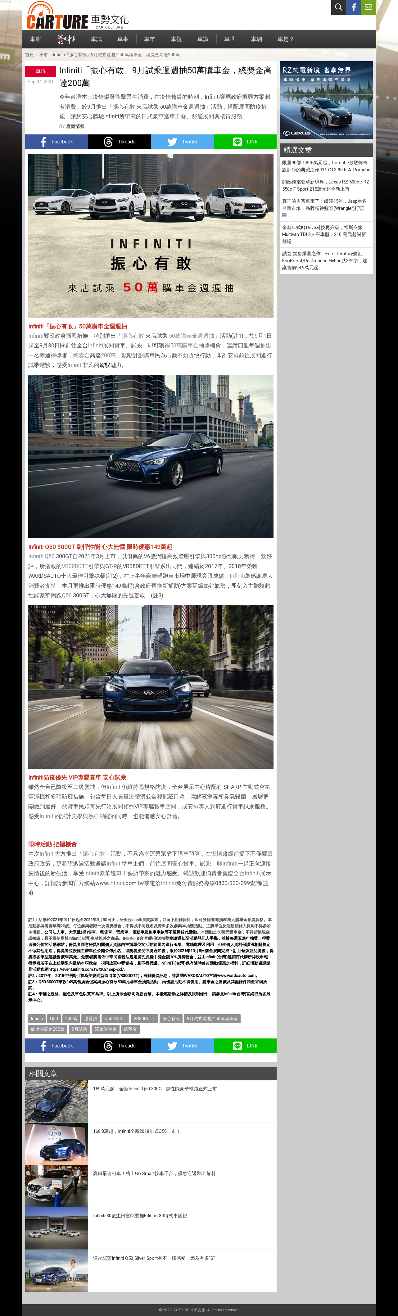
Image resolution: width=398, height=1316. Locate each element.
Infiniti (35, 335)
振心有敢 (133, 335)
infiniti (116, 883)
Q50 (50, 556)
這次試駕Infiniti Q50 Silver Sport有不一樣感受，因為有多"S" (154, 1258)
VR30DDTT (75, 566)
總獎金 (81, 355)
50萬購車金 (183, 335)
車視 (176, 42)
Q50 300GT (115, 1018)
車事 (123, 42)
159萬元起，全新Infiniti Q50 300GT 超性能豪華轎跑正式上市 (155, 1089)
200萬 (108, 355)
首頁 (29, 54)
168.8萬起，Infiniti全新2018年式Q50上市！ (137, 1131)
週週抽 (205, 335)
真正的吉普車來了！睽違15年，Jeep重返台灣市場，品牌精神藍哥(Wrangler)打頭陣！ (324, 208)
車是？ (286, 42)
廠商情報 (75, 126)
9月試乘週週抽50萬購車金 (212, 1018)
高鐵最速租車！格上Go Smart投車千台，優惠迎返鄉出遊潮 (154, 1173)
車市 (149, 42)
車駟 (256, 42)
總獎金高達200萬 (48, 1029)
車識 (203, 42)
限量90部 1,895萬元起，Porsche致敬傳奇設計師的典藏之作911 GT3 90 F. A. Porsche (326, 166)
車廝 (35, 42)
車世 (229, 42)
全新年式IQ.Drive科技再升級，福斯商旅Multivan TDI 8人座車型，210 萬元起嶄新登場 (324, 234)
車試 (96, 42)
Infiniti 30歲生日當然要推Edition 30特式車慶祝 (140, 1216)
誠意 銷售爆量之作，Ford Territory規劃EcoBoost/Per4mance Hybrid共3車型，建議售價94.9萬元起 (324, 260)
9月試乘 (79, 1029)
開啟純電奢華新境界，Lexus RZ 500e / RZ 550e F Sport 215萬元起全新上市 (325, 185)
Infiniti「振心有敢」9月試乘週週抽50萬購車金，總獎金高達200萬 (116, 54)
